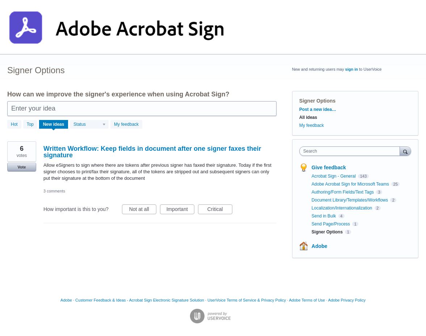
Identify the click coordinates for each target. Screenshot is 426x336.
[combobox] (351, 151)
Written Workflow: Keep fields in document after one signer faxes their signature (152, 152)
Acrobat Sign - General (334, 176)
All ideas (308, 117)
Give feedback (329, 167)
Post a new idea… (317, 109)
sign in (351, 69)
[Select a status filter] (89, 124)
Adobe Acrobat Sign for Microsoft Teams (351, 184)
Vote (21, 167)
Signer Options (328, 232)
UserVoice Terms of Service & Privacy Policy (246, 300)
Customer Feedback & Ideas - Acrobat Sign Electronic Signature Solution (139, 300)
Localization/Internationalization (343, 208)
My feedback (126, 124)
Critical (219, 210)
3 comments (54, 191)
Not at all (142, 210)
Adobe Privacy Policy (347, 300)
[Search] (405, 150)
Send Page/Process (331, 224)
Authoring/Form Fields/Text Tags (343, 192)
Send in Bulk (324, 216)
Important (180, 210)
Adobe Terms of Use (307, 300)
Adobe (320, 246)
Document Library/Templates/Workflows (350, 200)
